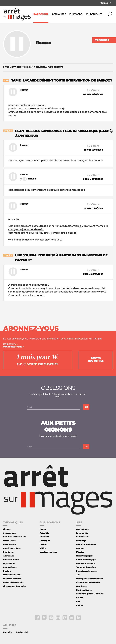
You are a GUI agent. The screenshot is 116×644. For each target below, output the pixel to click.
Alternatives (8, 556)
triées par (33, 67)
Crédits (79, 598)
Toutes (43, 529)
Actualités (59, 14)
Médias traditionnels (12, 575)
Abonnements (82, 529)
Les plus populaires (48, 552)
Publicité (7, 571)
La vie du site (82, 533)
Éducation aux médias (86, 544)
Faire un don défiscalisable (88, 582)
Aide (78, 575)
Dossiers (43, 544)
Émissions (75, 14)
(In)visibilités (9, 563)
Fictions (6, 529)
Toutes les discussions (86, 567)
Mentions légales (83, 590)
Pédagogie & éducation (13, 582)
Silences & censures (12, 579)
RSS (78, 601)
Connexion (105, 3)
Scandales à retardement (14, 537)
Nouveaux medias (11, 559)
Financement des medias (14, 586)
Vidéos (43, 548)
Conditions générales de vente (90, 594)
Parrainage (81, 541)
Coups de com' (9, 533)
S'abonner (102, 40)
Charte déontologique (86, 559)
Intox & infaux (9, 541)
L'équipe (80, 552)
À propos (80, 548)
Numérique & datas (11, 548)
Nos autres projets (84, 556)
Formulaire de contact (86, 563)
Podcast (79, 605)
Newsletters (81, 586)
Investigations (9, 544)
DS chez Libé (22, 632)
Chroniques (94, 14)
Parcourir (40, 14)
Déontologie (8, 552)
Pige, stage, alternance (86, 571)
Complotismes (9, 567)
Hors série (7, 632)
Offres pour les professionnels (89, 579)
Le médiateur (82, 537)
